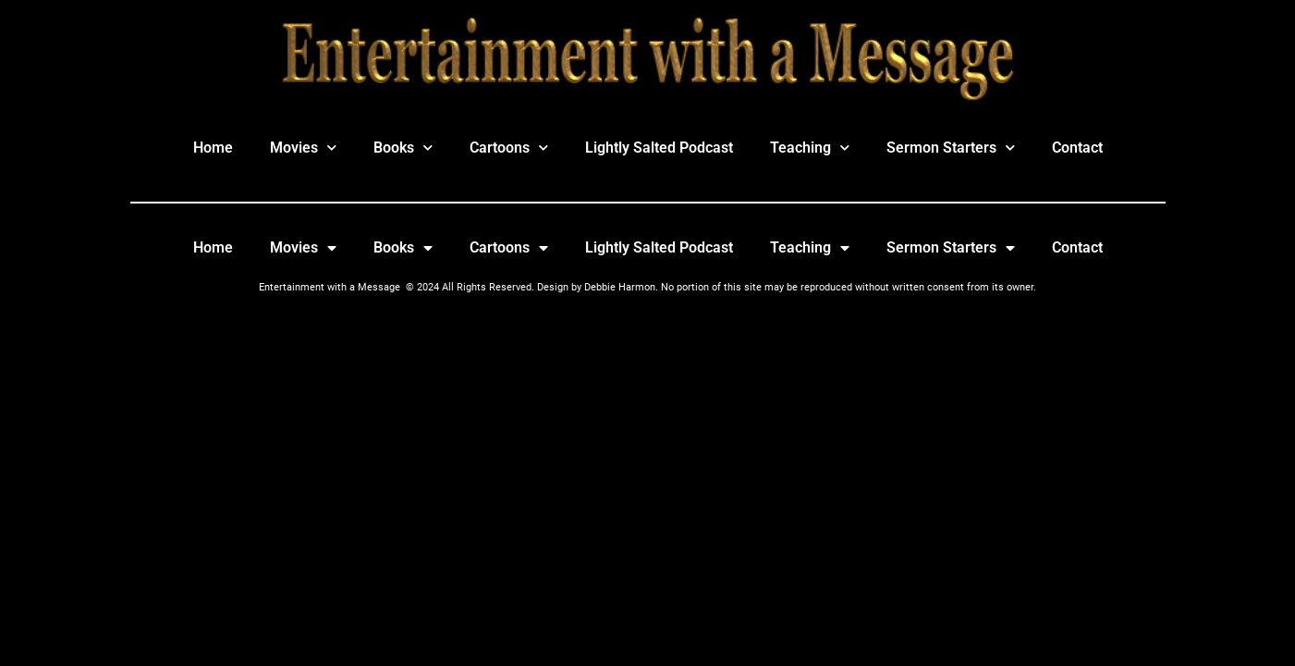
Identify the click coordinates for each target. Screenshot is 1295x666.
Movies (303, 147)
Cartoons (509, 147)
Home (213, 147)
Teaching (809, 147)
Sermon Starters (950, 147)
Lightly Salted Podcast (659, 147)
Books (403, 147)
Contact (1077, 147)
